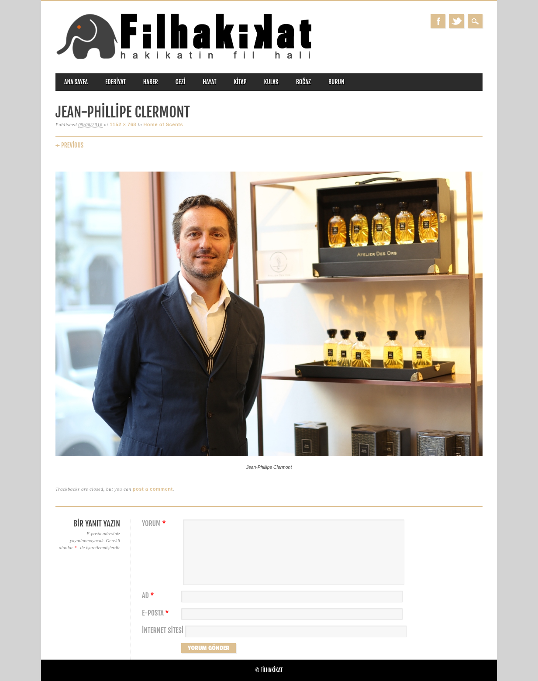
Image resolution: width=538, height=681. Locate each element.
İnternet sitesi (162, 630)
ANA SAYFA (76, 82)
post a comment (153, 489)
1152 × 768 (123, 124)
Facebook (438, 21)
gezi (181, 82)
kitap (240, 82)
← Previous (69, 145)
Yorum (155, 523)
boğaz (303, 82)
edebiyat (115, 82)
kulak (271, 82)
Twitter (456, 21)
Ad (149, 596)
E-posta (156, 613)
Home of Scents (163, 124)
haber (150, 82)
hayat (209, 82)
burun (336, 82)
